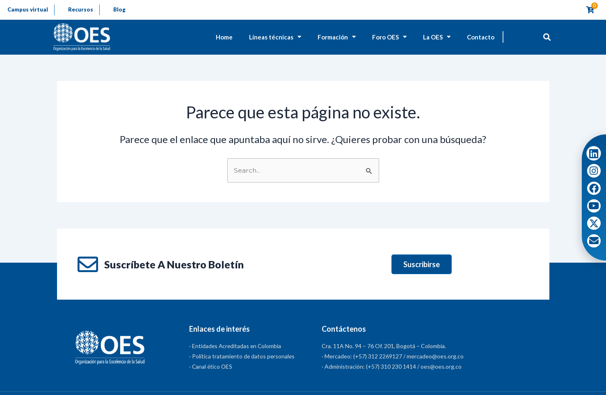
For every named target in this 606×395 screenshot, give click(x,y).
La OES (436, 37)
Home (224, 37)
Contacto (480, 37)
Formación (337, 37)
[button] (547, 37)
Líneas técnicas (275, 37)
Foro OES (389, 37)
